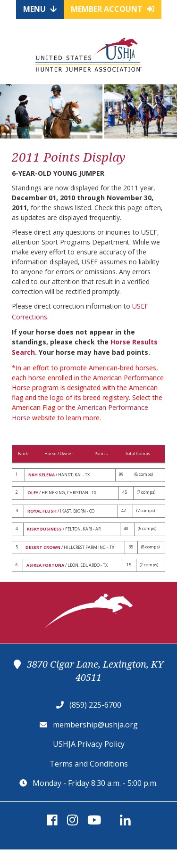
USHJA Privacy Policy (89, 744)
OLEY (32, 493)
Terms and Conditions (89, 764)
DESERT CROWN (42, 547)
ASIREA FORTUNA (45, 565)
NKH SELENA (41, 475)
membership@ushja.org (95, 724)
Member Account (112, 9)
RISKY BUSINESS (44, 529)
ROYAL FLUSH (42, 511)
